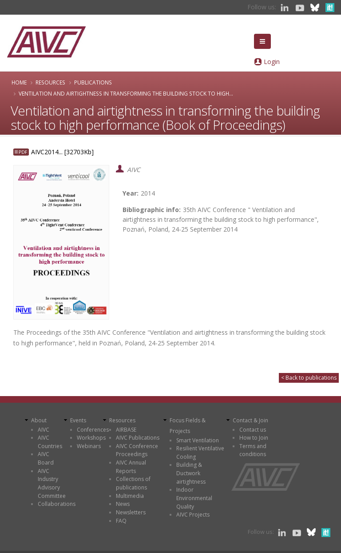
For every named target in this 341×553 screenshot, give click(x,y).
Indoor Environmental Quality (194, 498)
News (123, 504)
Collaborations (56, 504)
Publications (93, 82)
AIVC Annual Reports (131, 467)
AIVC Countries (50, 442)
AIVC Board (46, 458)
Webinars (89, 446)
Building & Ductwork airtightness (191, 473)
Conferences (93, 429)
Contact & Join (250, 420)
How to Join (253, 437)
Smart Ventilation (197, 440)
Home (19, 82)
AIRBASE (126, 429)
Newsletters (131, 512)
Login (272, 61)
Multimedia (130, 496)
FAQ (121, 521)
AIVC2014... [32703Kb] (62, 152)
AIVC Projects (193, 514)
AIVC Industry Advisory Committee (52, 483)
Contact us (252, 429)
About (39, 420)
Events (78, 420)
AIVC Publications (137, 437)
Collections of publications (133, 483)
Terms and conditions (252, 450)
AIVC (43, 429)
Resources (50, 82)
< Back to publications (309, 377)
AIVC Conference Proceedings (137, 450)
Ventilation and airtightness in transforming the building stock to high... (126, 93)
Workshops (91, 437)
